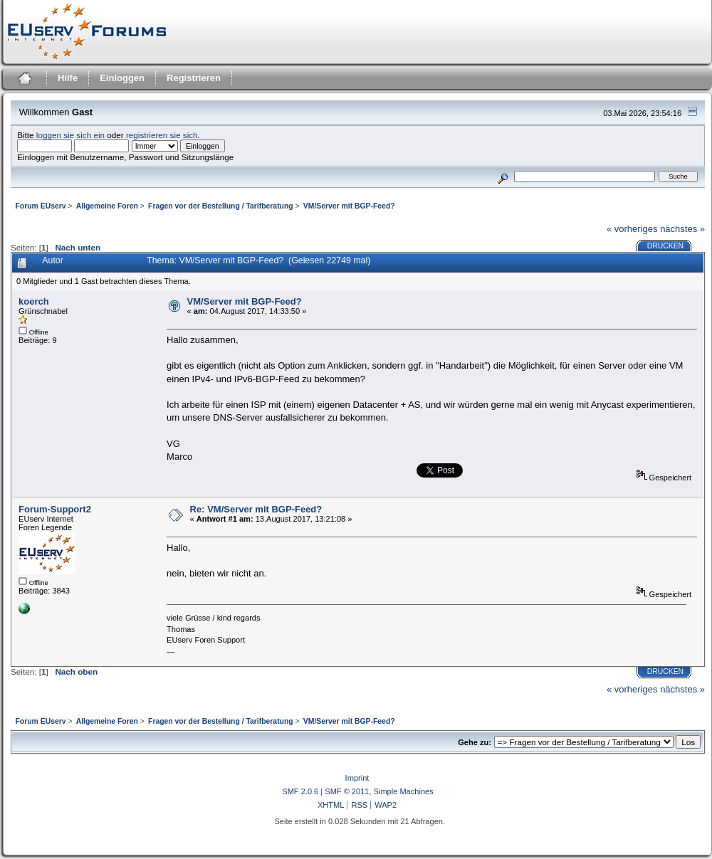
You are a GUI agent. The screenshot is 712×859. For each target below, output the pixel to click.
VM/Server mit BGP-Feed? (244, 301)
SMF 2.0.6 (300, 791)
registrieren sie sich (162, 134)
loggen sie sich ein (70, 134)
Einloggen (122, 78)
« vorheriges (632, 228)
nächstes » (682, 228)
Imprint (357, 778)
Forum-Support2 (55, 509)
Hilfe (68, 78)
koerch (34, 301)
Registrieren (194, 78)
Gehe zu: (474, 742)
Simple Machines (404, 791)
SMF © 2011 (347, 791)
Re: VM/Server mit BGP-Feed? (256, 509)
